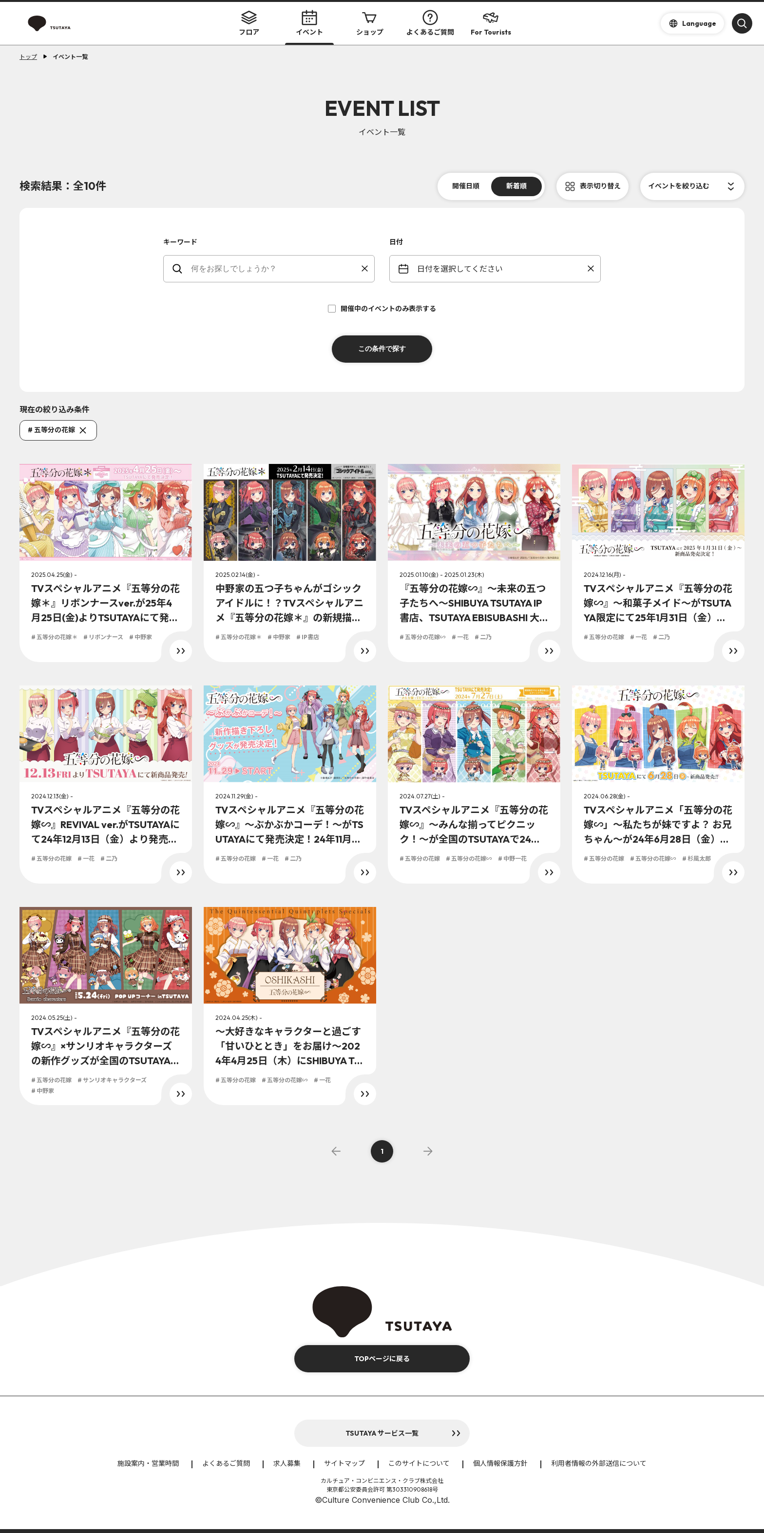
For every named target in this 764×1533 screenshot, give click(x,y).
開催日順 (465, 186)
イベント (309, 23)
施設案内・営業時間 (148, 1463)
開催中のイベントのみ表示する (382, 308)
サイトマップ (344, 1463)
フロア (249, 23)
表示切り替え (600, 186)
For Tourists (491, 23)
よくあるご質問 (430, 23)
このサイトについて (419, 1463)
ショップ (369, 23)
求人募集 (287, 1463)
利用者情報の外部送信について (599, 1463)
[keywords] (275, 268)
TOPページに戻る (382, 1358)
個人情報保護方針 (500, 1463)
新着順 (516, 186)
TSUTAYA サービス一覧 (382, 1433)
